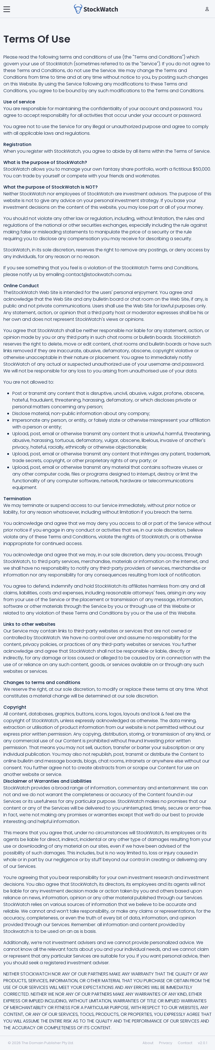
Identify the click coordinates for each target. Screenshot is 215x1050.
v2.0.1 (202, 1043)
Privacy (165, 1043)
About (147, 1043)
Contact (185, 1043)
